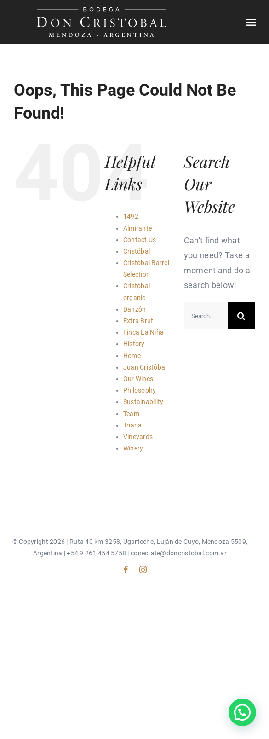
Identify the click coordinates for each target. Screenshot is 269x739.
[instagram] (143, 569)
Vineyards (138, 436)
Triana (132, 425)
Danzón (134, 309)
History (134, 343)
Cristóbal (136, 251)
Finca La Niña (143, 332)
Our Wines (138, 378)
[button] (242, 712)
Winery (133, 448)
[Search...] (206, 315)
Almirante (137, 228)
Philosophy (139, 390)
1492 (130, 216)
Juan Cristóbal (145, 367)
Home (132, 355)
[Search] (241, 315)
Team (131, 413)
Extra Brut (138, 320)
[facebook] (126, 569)
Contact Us (139, 239)
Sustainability (143, 401)
